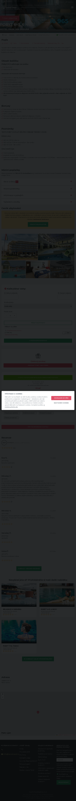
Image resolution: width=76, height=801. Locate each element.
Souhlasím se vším (61, 398)
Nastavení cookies (61, 403)
